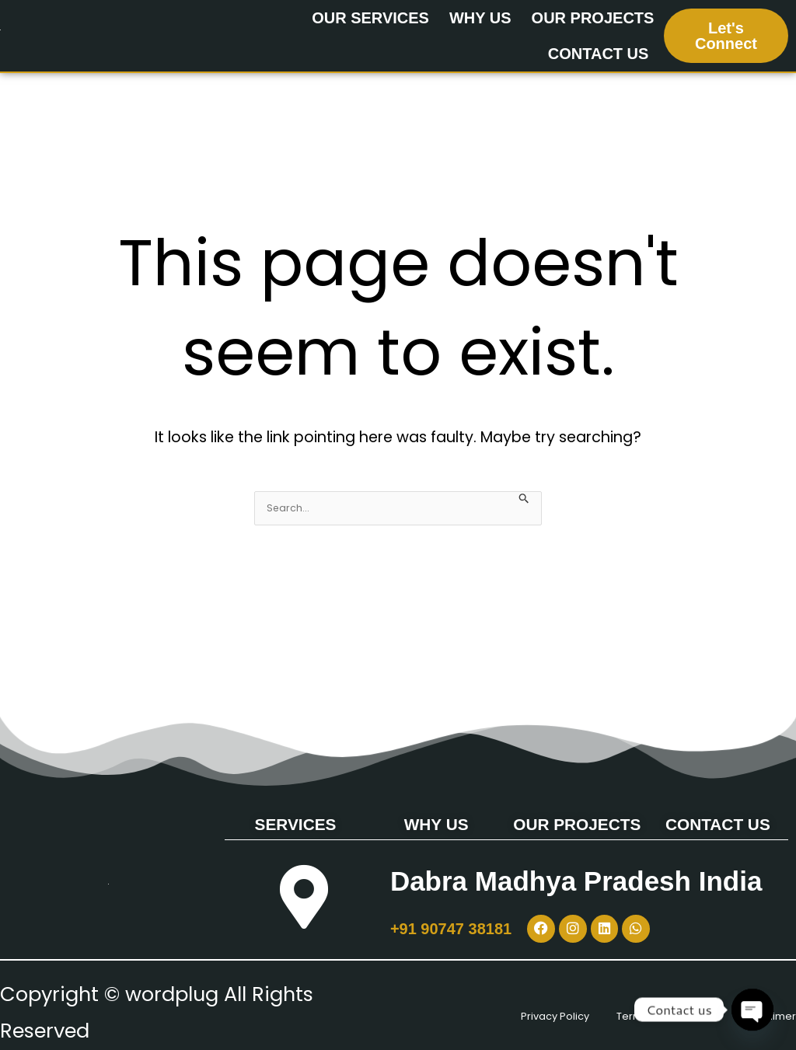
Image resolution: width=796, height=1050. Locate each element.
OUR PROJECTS (593, 17)
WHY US (480, 17)
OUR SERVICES (370, 17)
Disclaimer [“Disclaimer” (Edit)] (744, 1031)
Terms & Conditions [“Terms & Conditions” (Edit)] (683, 994)
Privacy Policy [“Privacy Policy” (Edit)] (492, 994)
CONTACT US (598, 53)
